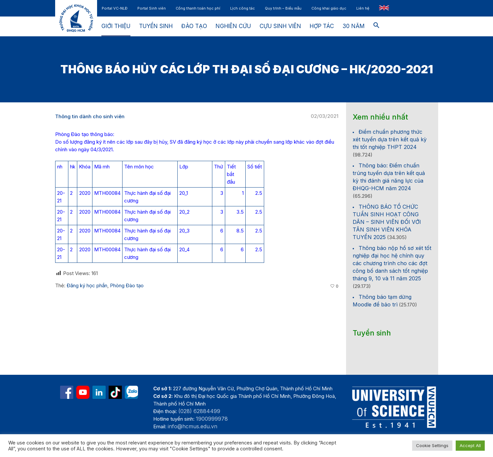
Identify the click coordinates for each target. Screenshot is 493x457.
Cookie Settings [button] (432, 445)
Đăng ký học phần (87, 285)
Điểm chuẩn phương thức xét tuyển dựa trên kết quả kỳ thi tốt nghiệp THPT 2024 (390, 139)
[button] (376, 26)
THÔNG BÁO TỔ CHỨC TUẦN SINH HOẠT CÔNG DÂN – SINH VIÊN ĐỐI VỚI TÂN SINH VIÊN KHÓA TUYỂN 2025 (387, 221)
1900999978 (212, 418)
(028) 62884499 (199, 411)
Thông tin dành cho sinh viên (89, 116)
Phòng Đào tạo (127, 285)
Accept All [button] (470, 445)
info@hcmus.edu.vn (192, 426)
